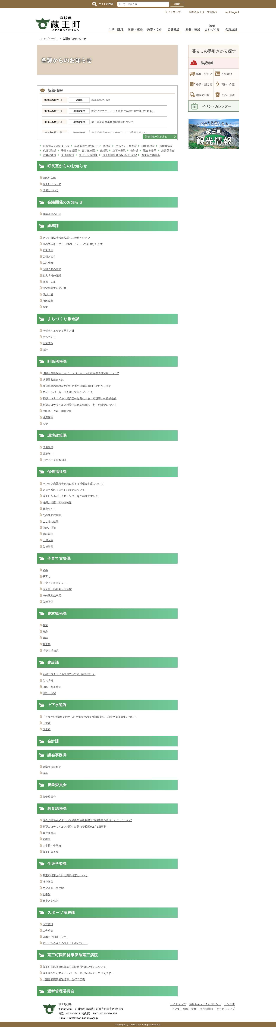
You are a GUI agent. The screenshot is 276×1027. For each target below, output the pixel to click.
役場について (50, 190)
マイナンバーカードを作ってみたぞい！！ (68, 392)
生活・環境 (115, 30)
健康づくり (49, 508)
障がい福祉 (49, 527)
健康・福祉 (135, 30)
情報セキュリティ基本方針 (58, 330)
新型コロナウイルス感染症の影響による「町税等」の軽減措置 (80, 398)
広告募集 (48, 930)
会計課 (134, 150)
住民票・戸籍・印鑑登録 (57, 411)
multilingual (232, 12)
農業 (45, 625)
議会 (45, 773)
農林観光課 (88, 150)
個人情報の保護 (52, 275)
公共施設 (174, 30)
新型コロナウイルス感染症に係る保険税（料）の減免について (80, 404)
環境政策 (48, 447)
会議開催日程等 (52, 766)
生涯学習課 (67, 155)
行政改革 (48, 300)
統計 (45, 349)
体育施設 (48, 924)
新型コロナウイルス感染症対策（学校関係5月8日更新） (76, 826)
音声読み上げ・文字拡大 (203, 12)
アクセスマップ (225, 1008)
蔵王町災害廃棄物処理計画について (112, 122)
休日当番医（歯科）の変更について (64, 489)
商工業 (47, 644)
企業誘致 (48, 343)
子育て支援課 (69, 150)
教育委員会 (49, 832)
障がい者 (48, 294)
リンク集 (229, 1004)
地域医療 (48, 540)
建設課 (104, 150)
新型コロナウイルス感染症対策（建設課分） (69, 674)
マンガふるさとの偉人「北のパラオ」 (65, 943)
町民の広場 (49, 177)
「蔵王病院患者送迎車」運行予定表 (64, 979)
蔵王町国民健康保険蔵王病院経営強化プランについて (74, 966)
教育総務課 (49, 155)
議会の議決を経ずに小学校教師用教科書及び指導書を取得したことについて (87, 820)
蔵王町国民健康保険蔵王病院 (119, 155)
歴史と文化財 (50, 900)
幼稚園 (47, 839)
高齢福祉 (48, 533)
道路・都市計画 (52, 686)
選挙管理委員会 (151, 155)
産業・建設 (192, 30)
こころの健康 (50, 521)
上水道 (47, 723)
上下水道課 (119, 150)
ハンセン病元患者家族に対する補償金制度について (73, 483)
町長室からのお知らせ (56, 146)
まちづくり (49, 336)
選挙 (45, 307)
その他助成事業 (52, 515)
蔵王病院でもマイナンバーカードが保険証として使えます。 (78, 973)
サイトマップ (173, 12)
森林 (45, 637)
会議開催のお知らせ (86, 146)
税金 (45, 423)
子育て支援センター (54, 582)
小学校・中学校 (52, 845)
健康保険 (48, 417)
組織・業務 (189, 1008)
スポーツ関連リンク (54, 936)
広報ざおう (49, 256)
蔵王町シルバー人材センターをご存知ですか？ (70, 496)
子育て (47, 576)
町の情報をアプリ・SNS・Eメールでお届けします (73, 244)
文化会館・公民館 (53, 888)
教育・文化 (154, 30)
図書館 (47, 894)
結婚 (45, 570)
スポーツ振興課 (88, 155)
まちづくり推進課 (126, 146)
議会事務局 (149, 150)
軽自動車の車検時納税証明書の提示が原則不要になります (77, 385)
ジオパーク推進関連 (54, 459)
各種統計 (231, 30)
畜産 (45, 631)
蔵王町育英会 (50, 851)
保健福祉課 (49, 150)
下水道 (47, 729)
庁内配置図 (206, 1008)
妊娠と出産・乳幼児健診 (57, 502)
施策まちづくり (212, 28)
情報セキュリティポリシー (205, 1004)
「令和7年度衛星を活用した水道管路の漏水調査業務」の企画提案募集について (89, 716)
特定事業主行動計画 (54, 288)
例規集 (176, 1008)
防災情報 (48, 250)
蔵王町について (52, 184)
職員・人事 (49, 281)
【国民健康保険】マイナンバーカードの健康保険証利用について (81, 373)
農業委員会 (167, 150)
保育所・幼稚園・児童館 (57, 589)
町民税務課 (148, 146)
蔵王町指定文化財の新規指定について (65, 875)
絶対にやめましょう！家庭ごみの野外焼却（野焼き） (123, 111)
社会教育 (48, 881)
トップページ (49, 38)
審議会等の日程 (100, 100)
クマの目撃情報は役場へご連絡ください (66, 237)
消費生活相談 (50, 650)
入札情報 (48, 262)
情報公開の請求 (52, 269)
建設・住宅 (49, 693)
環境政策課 (166, 146)
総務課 (107, 146)
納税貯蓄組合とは (53, 379)
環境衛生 (48, 453)
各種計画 (48, 546)
